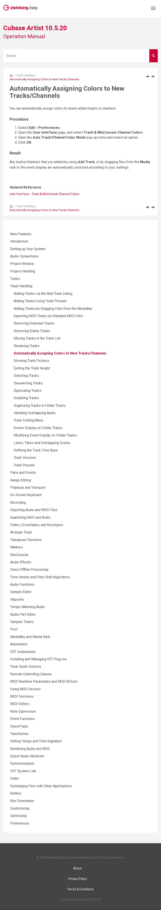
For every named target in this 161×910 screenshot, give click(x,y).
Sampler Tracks (22, 622)
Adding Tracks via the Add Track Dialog (43, 294)
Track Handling (25, 75)
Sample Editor (20, 592)
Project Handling (22, 271)
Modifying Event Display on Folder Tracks (45, 435)
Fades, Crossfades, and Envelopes (36, 525)
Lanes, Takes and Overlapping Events (42, 443)
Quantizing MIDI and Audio (30, 517)
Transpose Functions (26, 540)
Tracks (15, 279)
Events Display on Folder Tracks (38, 428)
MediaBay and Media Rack (30, 637)
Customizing (19, 808)
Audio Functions (22, 584)
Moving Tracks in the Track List (37, 338)
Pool (13, 629)
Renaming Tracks (26, 346)
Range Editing (20, 480)
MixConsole (19, 555)
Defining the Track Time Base (36, 450)
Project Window (22, 264)
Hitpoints (17, 599)
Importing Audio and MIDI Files (33, 510)
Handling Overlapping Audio (34, 413)
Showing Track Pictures (31, 361)
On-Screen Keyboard (26, 495)
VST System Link (23, 771)
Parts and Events (23, 473)
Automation (18, 644)
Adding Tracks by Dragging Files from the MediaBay (53, 309)
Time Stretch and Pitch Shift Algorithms (40, 577)
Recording (18, 502)
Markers (16, 547)
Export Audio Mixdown (27, 756)
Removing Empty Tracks (32, 331)
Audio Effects (20, 562)
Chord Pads (19, 726)
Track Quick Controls (25, 666)
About (77, 868)
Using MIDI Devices (25, 689)
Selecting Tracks (26, 376)
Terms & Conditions (80, 889)
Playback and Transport (28, 487)
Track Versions (25, 458)
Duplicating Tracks (27, 391)
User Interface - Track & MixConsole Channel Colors (44, 194)
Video (14, 778)
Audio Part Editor (23, 614)
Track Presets (24, 465)
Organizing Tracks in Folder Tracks (40, 405)
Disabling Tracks (26, 398)
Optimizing (18, 816)
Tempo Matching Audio (27, 607)
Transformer (19, 734)
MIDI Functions (21, 696)
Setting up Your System (28, 249)
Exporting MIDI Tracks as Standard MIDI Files (48, 316)
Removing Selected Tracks (34, 323)
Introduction (19, 241)
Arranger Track (21, 532)
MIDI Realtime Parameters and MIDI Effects (44, 681)
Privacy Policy (77, 878)
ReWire (15, 793)
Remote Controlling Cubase (31, 674)
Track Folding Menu (28, 420)
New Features (20, 234)
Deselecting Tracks (28, 383)
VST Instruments (23, 652)
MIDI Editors (19, 704)
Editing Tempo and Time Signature (36, 741)
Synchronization (22, 763)
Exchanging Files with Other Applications (41, 786)
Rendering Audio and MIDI (30, 749)
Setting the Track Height (32, 368)
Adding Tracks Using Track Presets (40, 301)
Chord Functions (22, 719)
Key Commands (22, 801)
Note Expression (23, 711)
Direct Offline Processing (29, 569)
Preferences (19, 823)
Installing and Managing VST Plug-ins (38, 659)
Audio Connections (24, 256)
